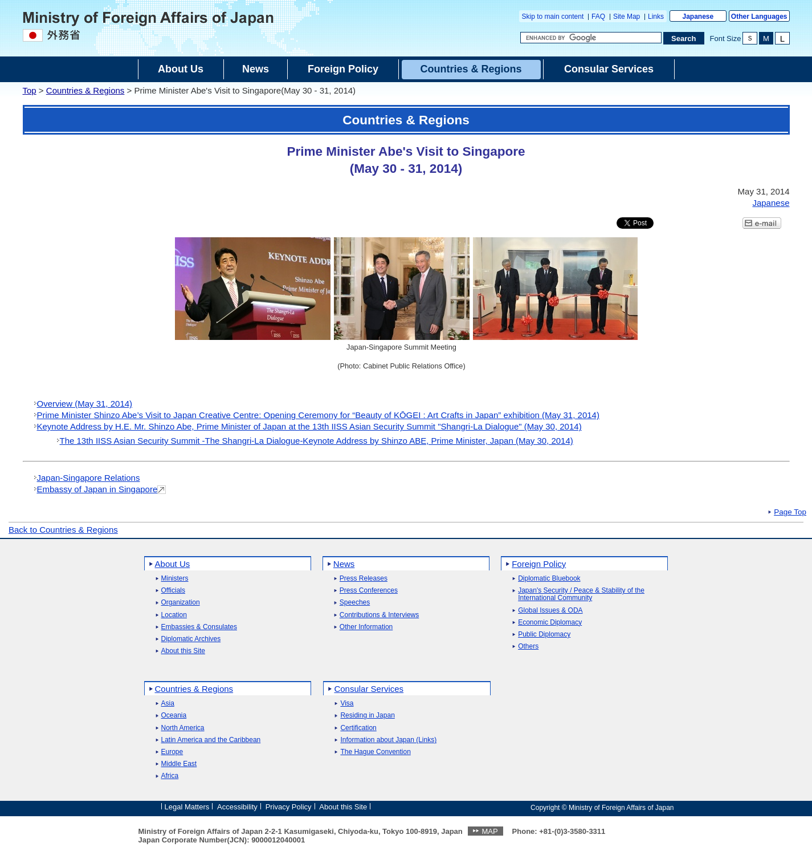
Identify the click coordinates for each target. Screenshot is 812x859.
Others (528, 646)
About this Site (183, 651)
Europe (172, 752)
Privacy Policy (289, 807)
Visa (346, 703)
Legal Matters (187, 807)
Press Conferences (369, 590)
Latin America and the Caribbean (211, 740)
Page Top (790, 512)
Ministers (175, 578)
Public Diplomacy (544, 634)
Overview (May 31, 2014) (85, 403)
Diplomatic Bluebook (549, 578)
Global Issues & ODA (550, 610)
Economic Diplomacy (550, 622)
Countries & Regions (85, 90)
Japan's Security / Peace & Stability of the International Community (581, 594)
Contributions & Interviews (379, 615)
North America (183, 728)
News (344, 564)
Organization (180, 602)
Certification (358, 728)
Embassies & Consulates (199, 627)
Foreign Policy (539, 564)
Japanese (697, 17)
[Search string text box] (591, 37)
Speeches (355, 602)
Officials (173, 590)
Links (656, 17)
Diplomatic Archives (191, 639)
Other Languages (759, 17)
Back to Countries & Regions (63, 529)
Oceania (174, 715)
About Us (172, 564)
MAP (489, 831)
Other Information (366, 627)
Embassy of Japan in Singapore (97, 489)
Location (174, 615)
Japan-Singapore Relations (88, 478)
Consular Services (368, 689)
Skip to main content (553, 17)
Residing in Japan (367, 715)
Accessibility (237, 807)
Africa (170, 776)
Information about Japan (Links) (388, 740)
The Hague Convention (375, 752)
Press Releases (363, 578)
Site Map (626, 17)
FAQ (598, 17)
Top (29, 90)
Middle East (179, 764)
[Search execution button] (683, 38)
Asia (167, 703)
